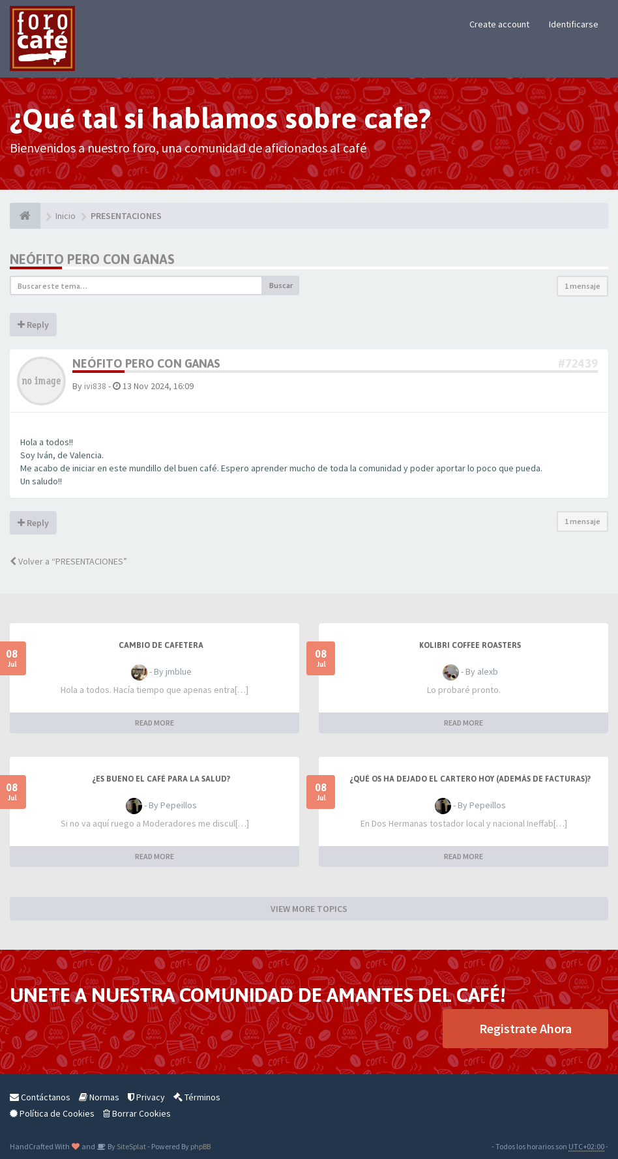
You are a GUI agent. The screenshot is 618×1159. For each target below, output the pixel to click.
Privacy (146, 1097)
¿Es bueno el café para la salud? (161, 779)
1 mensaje (582, 286)
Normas (99, 1097)
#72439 (578, 363)
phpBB (200, 1146)
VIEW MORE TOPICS (309, 909)
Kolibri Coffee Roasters (470, 645)
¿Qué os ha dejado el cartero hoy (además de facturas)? (470, 779)
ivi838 (95, 386)
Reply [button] (33, 324)
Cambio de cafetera (161, 645)
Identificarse (573, 24)
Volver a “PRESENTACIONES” (68, 561)
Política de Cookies (52, 1113)
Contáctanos (40, 1097)
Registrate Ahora (525, 1028)
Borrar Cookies (137, 1113)
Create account (499, 24)
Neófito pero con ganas (92, 259)
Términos (196, 1097)
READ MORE (154, 722)
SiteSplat (130, 1146)
